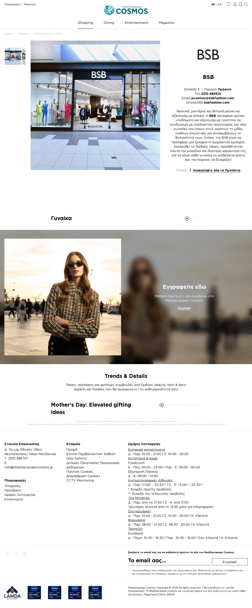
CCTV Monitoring (80, 480)
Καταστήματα (42, 33)
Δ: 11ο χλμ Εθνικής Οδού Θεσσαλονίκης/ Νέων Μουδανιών (30, 452)
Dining (109, 22)
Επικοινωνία (13, 499)
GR (213, 4)
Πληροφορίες (12, 4)
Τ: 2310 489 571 (16, 458)
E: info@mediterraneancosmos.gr (28, 465)
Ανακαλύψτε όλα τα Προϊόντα (216, 170)
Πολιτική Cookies (79, 471)
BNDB (171, 594)
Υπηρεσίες (29, 4)
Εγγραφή (184, 308)
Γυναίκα (61, 218)
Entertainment (136, 22)
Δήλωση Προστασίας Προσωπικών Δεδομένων (93, 465)
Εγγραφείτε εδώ (184, 287)
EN (219, 4)
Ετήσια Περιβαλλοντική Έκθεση (91, 454)
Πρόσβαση (12, 490)
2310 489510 (211, 93)
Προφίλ (72, 449)
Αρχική (8, 33)
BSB (59, 33)
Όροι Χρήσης (76, 458)
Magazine (166, 22)
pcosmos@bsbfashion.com (212, 98)
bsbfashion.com (216, 102)
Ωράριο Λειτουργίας (20, 494)
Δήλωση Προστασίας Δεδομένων (206, 573)
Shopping (85, 22)
